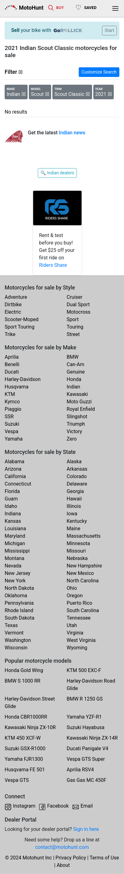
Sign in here (86, 829)
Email (87, 806)
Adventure (16, 297)
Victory (74, 431)
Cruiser (74, 297)
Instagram (24, 806)
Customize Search (99, 71)
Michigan (15, 543)
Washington (18, 640)
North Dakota (19, 588)
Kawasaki (77, 394)
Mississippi (17, 551)
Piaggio (13, 409)
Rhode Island (19, 610)
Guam (11, 499)
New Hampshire (84, 566)
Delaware (77, 484)
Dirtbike (13, 304)
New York (15, 581)
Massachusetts (83, 536)
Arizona (13, 469)
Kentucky (77, 521)
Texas (11, 625)
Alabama (14, 461)
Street (73, 334)
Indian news (72, 133)
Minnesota (78, 543)
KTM (10, 394)
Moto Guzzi (79, 402)
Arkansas (77, 469)
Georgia (75, 491)
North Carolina (83, 581)
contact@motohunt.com (62, 847)
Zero (72, 439)
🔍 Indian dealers (57, 172)
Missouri (76, 551)
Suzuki (12, 424)
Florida (12, 491)
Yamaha (14, 439)
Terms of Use (104, 858)
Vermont (14, 633)
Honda (74, 379)
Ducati (12, 372)
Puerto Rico (79, 603)
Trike (10, 334)
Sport (73, 319)
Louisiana (15, 528)
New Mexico (80, 573)
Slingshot (77, 416)
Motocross (79, 312)
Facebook (58, 806)
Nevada (13, 566)
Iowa (72, 514)
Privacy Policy (70, 858)
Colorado (77, 476)
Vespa (11, 431)
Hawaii (74, 499)
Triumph (76, 424)
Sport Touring (19, 327)
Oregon (75, 595)
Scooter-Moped (21, 319)
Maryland (15, 536)
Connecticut (18, 484)
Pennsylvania (19, 603)
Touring (75, 327)
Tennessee (79, 618)
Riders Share (53, 265)
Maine (73, 528)
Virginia (75, 633)
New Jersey (17, 573)
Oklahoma (16, 595)
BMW (72, 357)
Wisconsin (16, 648)
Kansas (13, 521)
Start (109, 30)
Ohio (72, 588)
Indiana (13, 514)
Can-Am (75, 364)
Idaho (11, 506)
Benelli (12, 364)
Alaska (74, 461)
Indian (73, 387)
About (63, 865)
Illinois (74, 506)
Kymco (12, 402)
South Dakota (19, 618)
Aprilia (12, 357)
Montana (14, 558)
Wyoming (77, 648)
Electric (13, 312)
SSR (9, 416)
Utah (72, 625)
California (15, 476)
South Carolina (83, 610)
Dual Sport (78, 304)
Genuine (76, 372)
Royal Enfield (81, 409)
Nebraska (77, 558)
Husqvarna (17, 387)
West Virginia (81, 640)
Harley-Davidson (23, 379)
